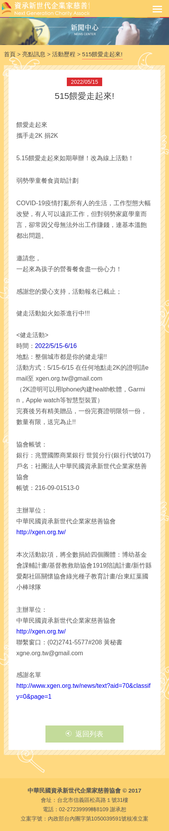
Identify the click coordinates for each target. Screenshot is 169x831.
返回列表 (84, 734)
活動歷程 (63, 54)
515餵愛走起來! (102, 54)
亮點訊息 (33, 54)
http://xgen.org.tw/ (41, 532)
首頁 (10, 54)
